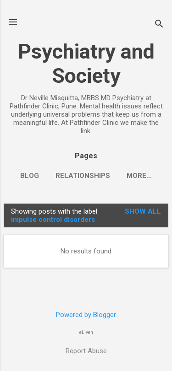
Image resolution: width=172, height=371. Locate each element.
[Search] (159, 25)
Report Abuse (86, 351)
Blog (29, 176)
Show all (143, 211)
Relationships (82, 176)
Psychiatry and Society (86, 63)
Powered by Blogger (86, 315)
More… (139, 176)
